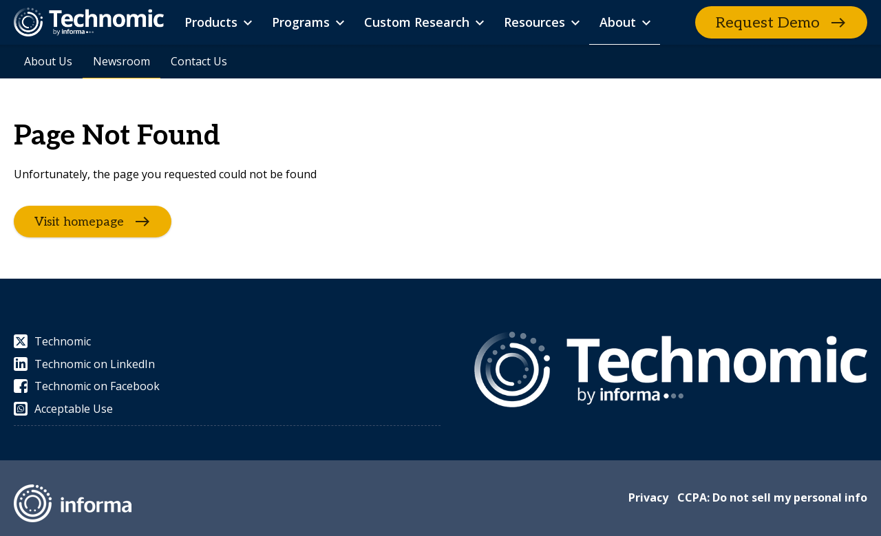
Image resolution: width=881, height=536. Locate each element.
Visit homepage (79, 222)
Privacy (648, 497)
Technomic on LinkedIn (84, 364)
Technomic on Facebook (87, 386)
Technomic (52, 341)
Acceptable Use (63, 408)
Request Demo (768, 23)
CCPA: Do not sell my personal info (772, 497)
